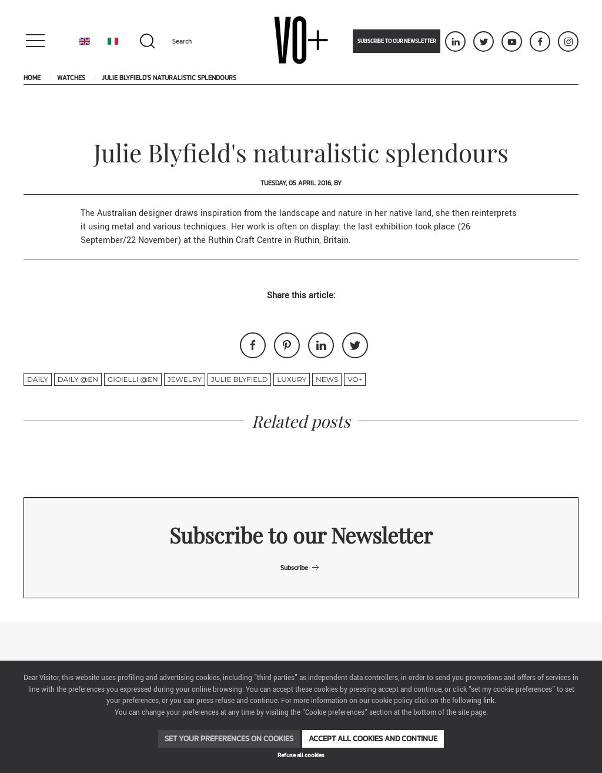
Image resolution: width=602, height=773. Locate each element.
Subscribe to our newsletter (396, 41)
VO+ (354, 379)
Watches (71, 77)
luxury (291, 379)
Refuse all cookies (301, 755)
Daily (37, 379)
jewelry (185, 379)
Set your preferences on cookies (229, 738)
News (327, 379)
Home (32, 77)
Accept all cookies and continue (373, 738)
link (488, 701)
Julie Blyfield (239, 379)
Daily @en (78, 379)
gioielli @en (133, 379)
